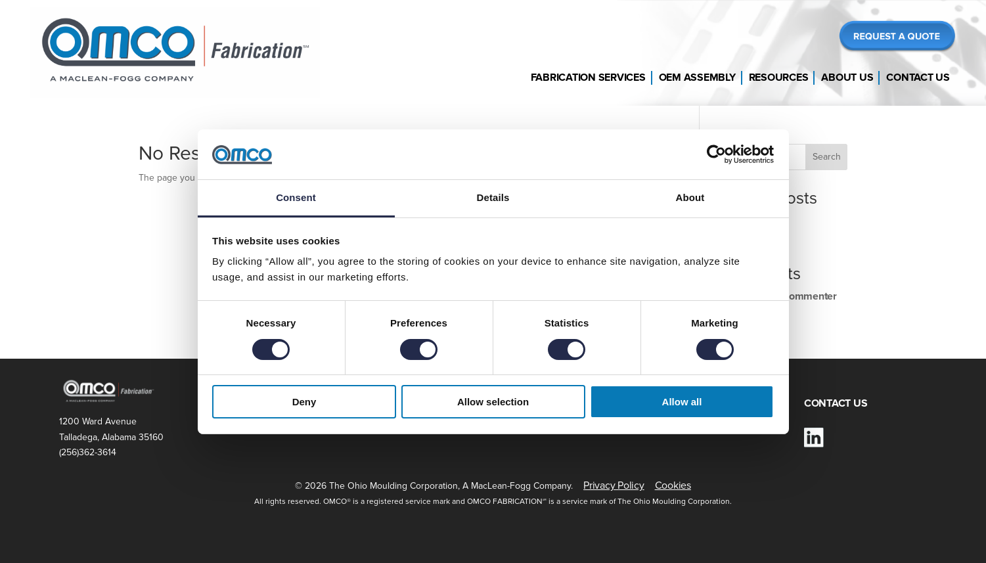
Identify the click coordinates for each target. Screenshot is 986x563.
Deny (304, 401)
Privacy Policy (613, 485)
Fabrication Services (588, 77)
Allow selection (493, 401)
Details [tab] (493, 197)
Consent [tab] (296, 197)
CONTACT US (836, 403)
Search (827, 156)
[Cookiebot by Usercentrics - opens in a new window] (716, 154)
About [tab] (690, 197)
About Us (847, 77)
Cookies (673, 485)
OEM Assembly (697, 77)
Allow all (682, 401)
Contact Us (918, 77)
